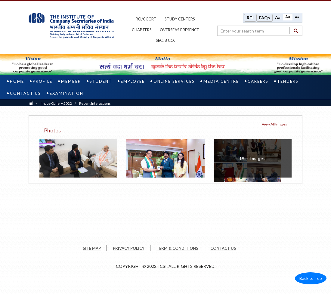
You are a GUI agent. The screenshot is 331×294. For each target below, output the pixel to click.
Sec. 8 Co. (165, 40)
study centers (180, 19)
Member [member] (71, 81)
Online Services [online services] (174, 81)
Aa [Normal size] (287, 17)
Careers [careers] (258, 81)
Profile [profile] (42, 81)
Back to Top (310, 278)
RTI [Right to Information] (250, 17)
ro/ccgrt (146, 19)
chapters (142, 29)
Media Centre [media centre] (221, 81)
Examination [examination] (66, 93)
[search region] (259, 31)
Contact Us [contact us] (25, 93)
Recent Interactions (95, 103)
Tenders (288, 81)
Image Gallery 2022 (56, 103)
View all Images (274, 124)
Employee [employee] (133, 81)
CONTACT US (223, 248)
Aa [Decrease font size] (297, 17)
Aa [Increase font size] (277, 17)
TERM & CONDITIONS (177, 248)
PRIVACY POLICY (128, 248)
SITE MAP (92, 248)
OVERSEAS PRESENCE (179, 29)
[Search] (295, 31)
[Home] (31, 103)
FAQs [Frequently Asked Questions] (264, 17)
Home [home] (17, 81)
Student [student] (101, 81)
